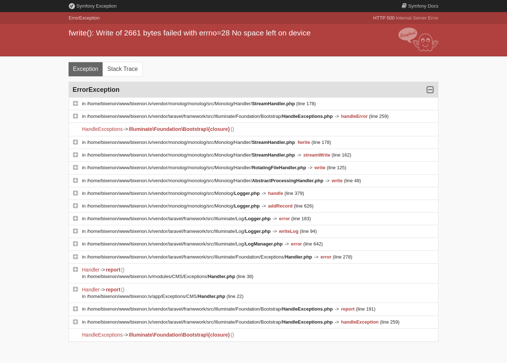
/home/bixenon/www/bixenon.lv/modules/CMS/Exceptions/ (162, 276)
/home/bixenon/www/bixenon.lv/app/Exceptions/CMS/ (157, 296)
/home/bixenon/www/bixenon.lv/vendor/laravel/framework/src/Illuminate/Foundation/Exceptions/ (200, 257)
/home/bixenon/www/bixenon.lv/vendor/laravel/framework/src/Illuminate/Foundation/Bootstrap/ (210, 116)
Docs (420, 6)
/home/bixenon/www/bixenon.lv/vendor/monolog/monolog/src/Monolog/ (174, 193)
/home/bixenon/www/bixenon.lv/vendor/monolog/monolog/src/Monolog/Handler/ (191, 103)
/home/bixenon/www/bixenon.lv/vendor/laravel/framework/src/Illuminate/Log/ (179, 218)
